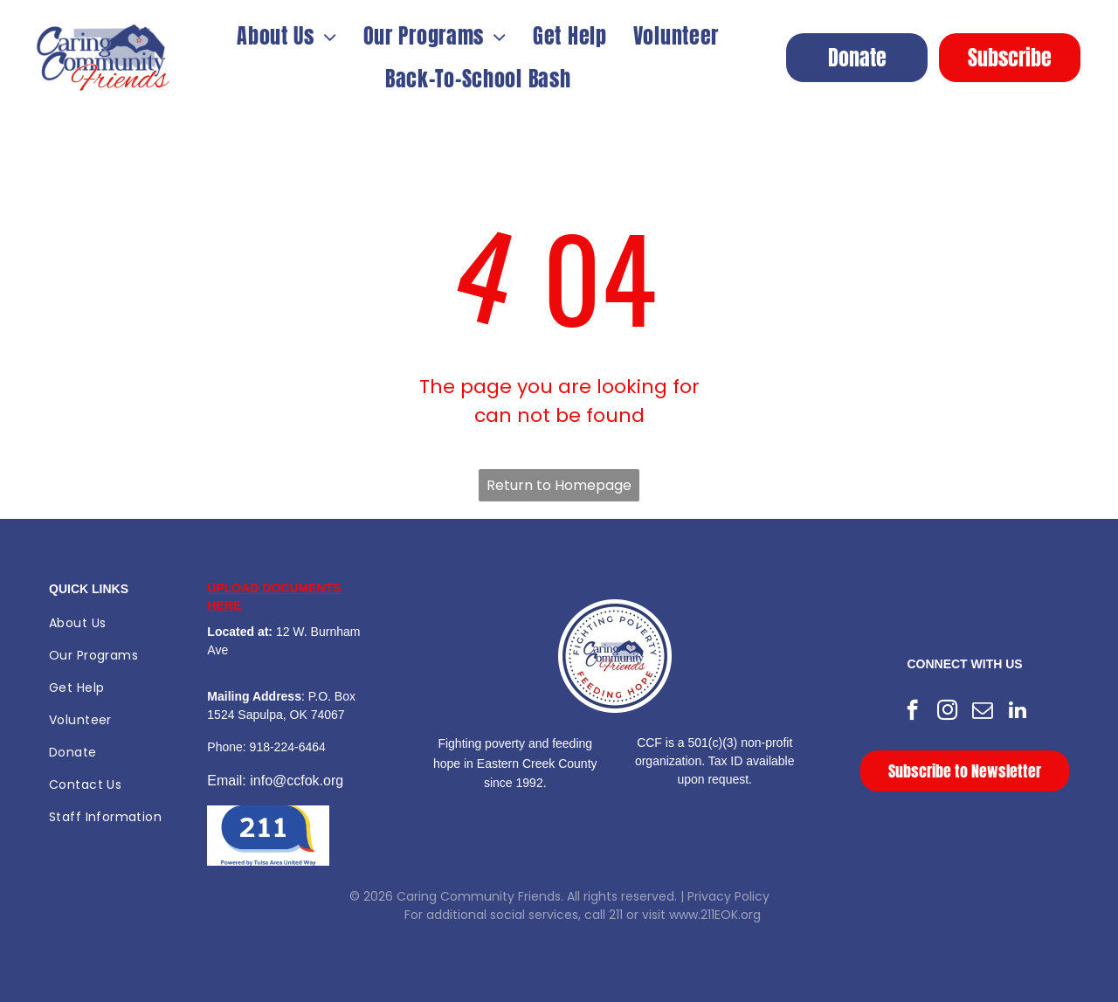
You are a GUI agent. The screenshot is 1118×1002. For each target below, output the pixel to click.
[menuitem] (287, 36)
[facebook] (912, 711)
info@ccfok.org (296, 780)
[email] (982, 711)
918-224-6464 (288, 747)
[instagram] (947, 711)
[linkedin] (1017, 711)
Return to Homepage (559, 485)
